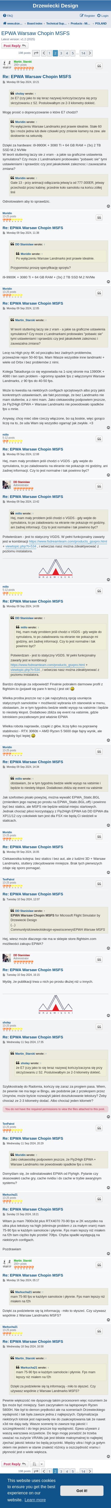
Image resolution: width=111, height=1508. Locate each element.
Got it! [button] (82, 1491)
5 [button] (73, 53)
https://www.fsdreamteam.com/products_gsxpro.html (68, 541)
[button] (36, 53)
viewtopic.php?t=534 (20, 546)
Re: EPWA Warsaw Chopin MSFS (37, 76)
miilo (6, 434)
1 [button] (49, 53)
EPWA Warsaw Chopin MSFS (35, 33)
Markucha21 (10, 1194)
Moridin (20, 121)
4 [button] (67, 53)
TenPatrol (8, 879)
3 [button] (61, 53)
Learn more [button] (35, 1500)
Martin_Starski (23, 61)
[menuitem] (8, 16)
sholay (19, 93)
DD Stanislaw (24, 244)
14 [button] (83, 53)
